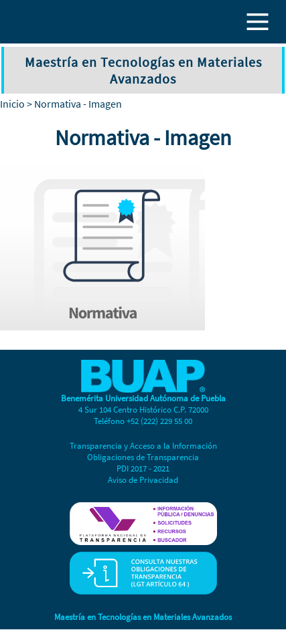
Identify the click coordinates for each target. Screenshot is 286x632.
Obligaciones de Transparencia (143, 457)
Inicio (12, 103)
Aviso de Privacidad (143, 480)
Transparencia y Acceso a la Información (143, 445)
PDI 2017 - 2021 (143, 468)
